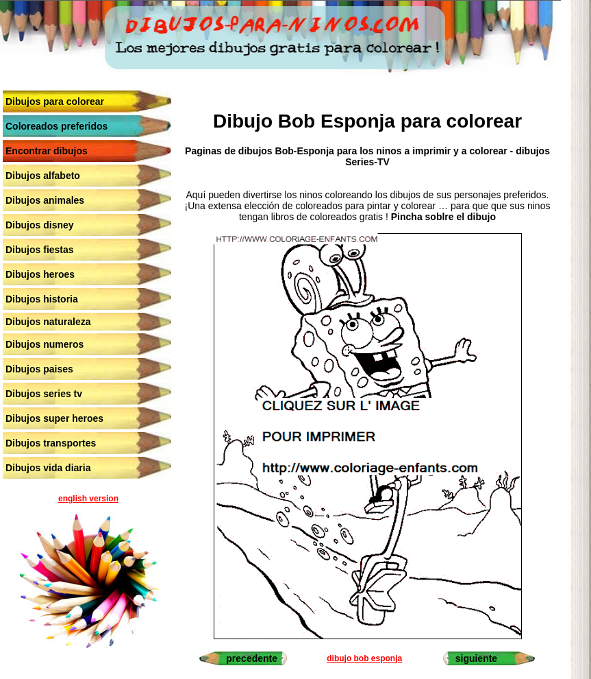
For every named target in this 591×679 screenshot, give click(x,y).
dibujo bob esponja (364, 658)
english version (88, 498)
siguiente (476, 658)
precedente (251, 658)
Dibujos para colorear (54, 101)
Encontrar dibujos (46, 150)
